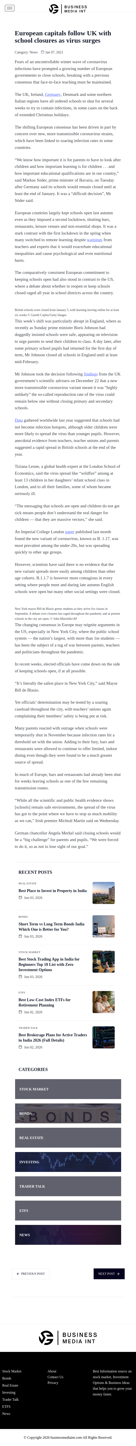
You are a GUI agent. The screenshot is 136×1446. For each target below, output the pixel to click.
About (51, 1371)
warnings (94, 239)
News (34, 52)
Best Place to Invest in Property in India (53, 891)
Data (19, 420)
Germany (53, 94)
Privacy (52, 1383)
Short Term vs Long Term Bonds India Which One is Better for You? (52, 927)
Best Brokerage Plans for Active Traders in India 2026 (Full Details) (53, 1037)
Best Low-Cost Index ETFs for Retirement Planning (45, 1002)
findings (91, 374)
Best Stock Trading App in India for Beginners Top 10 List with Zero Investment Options (49, 964)
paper (70, 531)
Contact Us (55, 1377)
